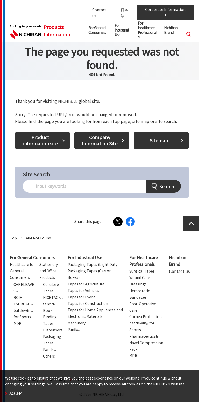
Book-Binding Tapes (50, 317)
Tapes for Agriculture (86, 284)
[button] (98, 31)
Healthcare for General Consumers (22, 271)
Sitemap (159, 140)
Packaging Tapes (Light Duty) (93, 264)
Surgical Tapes (142, 271)
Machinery (77, 323)
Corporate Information (165, 12)
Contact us (99, 12)
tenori (49, 303)
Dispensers (52, 330)
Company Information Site (99, 140)
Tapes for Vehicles (83, 290)
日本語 (124, 12)
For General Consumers (32, 257)
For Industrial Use (85, 257)
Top (13, 238)
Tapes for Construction (88, 303)
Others (49, 356)
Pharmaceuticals (144, 336)
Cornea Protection (145, 316)
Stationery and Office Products (48, 271)
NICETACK (53, 297)
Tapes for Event (81, 296)
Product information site (40, 140)
